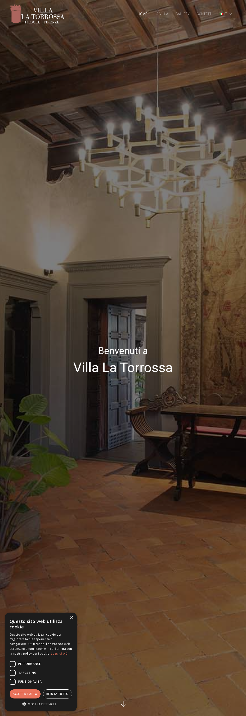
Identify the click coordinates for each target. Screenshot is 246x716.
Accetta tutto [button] (25, 694)
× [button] (71, 618)
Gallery (182, 14)
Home (142, 14)
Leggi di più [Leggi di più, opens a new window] (59, 653)
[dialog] (41, 662)
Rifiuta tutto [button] (57, 694)
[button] (41, 704)
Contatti (204, 14)
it (226, 14)
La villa (161, 14)
